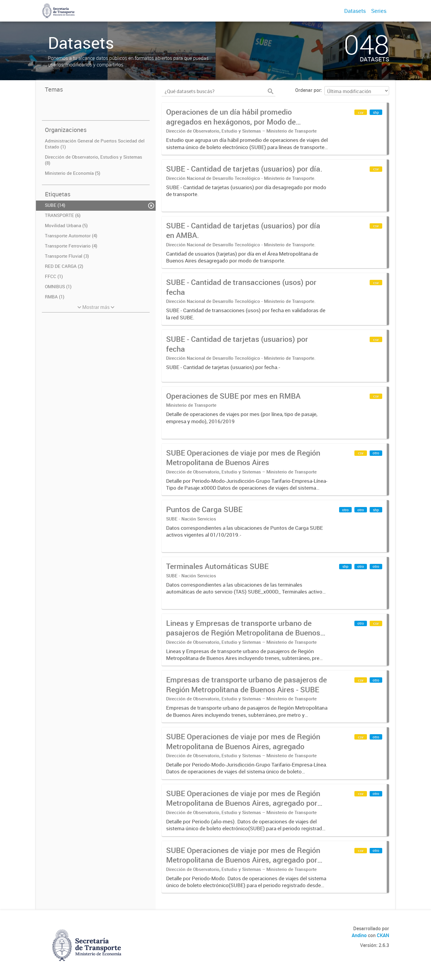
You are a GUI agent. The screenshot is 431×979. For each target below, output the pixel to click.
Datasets (355, 10)
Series (378, 10)
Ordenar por (308, 90)
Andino (359, 935)
